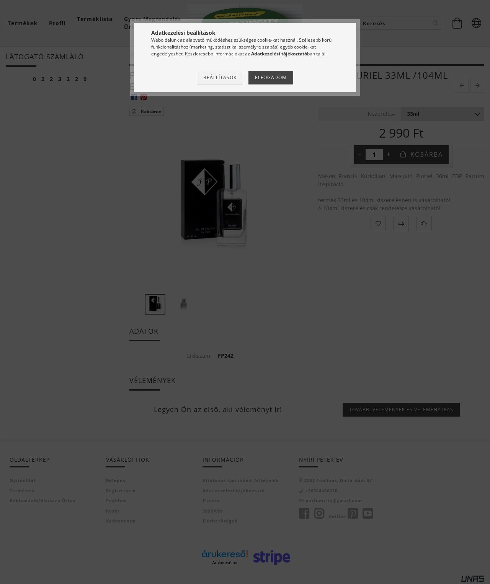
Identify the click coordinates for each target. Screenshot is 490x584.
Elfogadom (271, 77)
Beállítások (220, 77)
